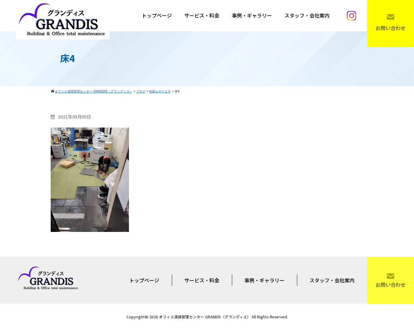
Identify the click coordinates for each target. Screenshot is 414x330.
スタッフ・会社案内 (307, 15)
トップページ (157, 15)
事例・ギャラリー (252, 15)
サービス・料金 (201, 15)
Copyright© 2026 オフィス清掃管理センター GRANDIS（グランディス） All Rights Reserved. (207, 316)
